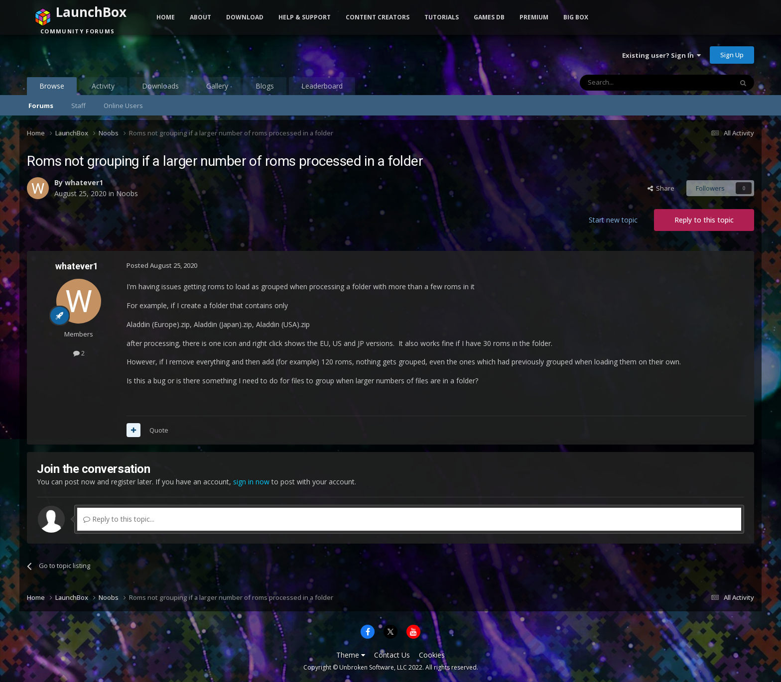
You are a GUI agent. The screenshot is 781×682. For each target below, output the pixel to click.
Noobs (127, 193)
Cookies (432, 655)
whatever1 (84, 182)
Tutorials (441, 17)
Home (165, 17)
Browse (51, 88)
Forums (40, 105)
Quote (158, 430)
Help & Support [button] (304, 17)
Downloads (160, 86)
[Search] (632, 83)
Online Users (123, 105)
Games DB (489, 17)
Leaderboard (322, 86)
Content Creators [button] (377, 17)
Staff (78, 105)
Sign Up (732, 54)
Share (661, 188)
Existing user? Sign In (661, 55)
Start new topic (613, 220)
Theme (350, 655)
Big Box (575, 17)
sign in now (251, 481)
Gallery (217, 86)
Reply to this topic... (118, 519)
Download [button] (244, 17)
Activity (103, 86)
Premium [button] (534, 17)
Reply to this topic (704, 220)
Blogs (265, 86)
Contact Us (392, 655)
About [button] (200, 17)
